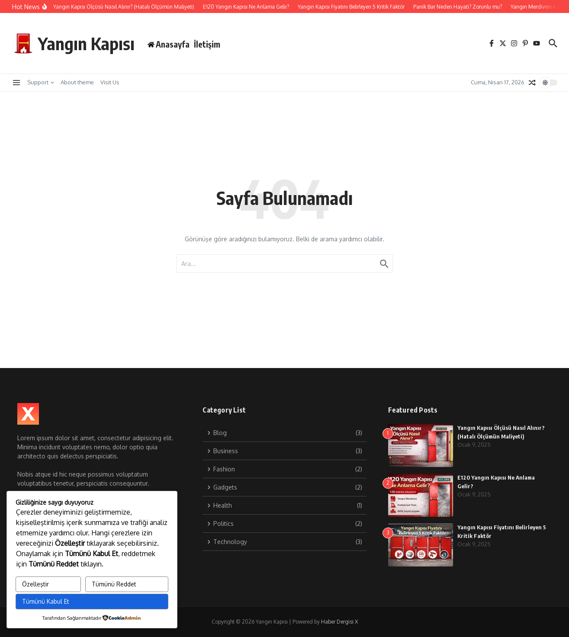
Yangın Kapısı (86, 43)
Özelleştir (35, 584)
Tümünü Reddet (114, 584)
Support (40, 82)
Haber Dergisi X (339, 621)
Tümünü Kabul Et (45, 601)
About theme (77, 82)
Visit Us (109, 82)
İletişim (207, 44)
